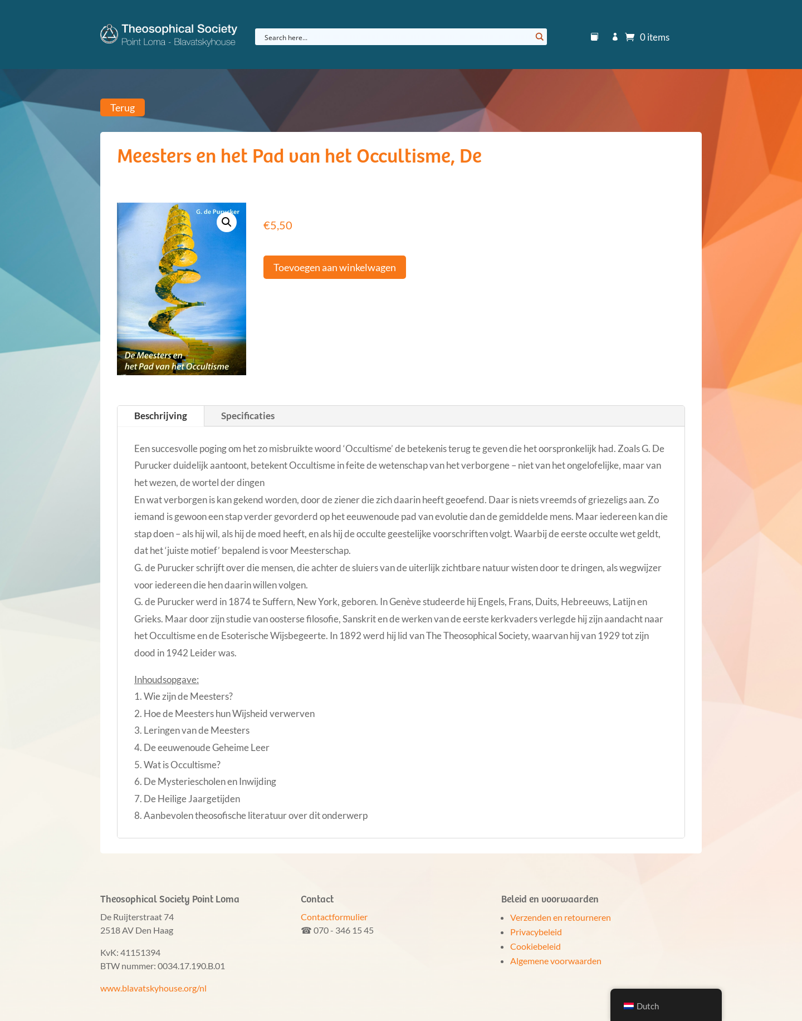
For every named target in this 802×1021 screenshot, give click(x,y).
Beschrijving (160, 415)
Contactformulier (334, 916)
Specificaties (248, 415)
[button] (227, 222)
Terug (122, 107)
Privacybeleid (536, 931)
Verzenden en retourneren (560, 917)
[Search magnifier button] (539, 37)
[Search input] (397, 36)
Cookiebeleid (535, 946)
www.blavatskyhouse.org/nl (153, 988)
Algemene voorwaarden (556, 960)
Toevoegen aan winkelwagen (334, 267)
